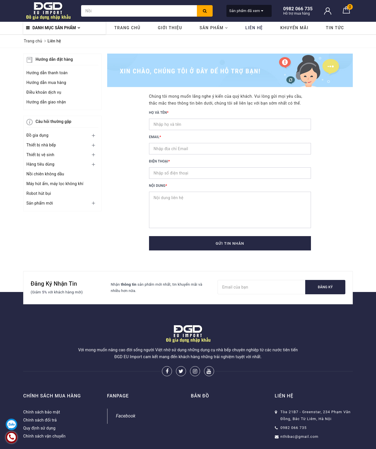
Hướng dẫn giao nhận (46, 102)
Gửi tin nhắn (230, 243)
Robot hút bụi (38, 193)
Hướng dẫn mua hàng (46, 82)
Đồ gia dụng (37, 135)
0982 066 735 (294, 428)
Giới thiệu (170, 28)
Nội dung (158, 185)
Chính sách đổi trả (40, 420)
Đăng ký (325, 287)
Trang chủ (127, 28)
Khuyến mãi (294, 28)
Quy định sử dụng (39, 428)
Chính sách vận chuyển (44, 436)
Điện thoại (159, 161)
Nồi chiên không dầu (45, 174)
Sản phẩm (213, 28)
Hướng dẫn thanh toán (47, 72)
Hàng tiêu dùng (40, 164)
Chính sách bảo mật (41, 412)
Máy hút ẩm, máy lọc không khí (54, 183)
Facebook (126, 416)
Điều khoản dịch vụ (43, 92)
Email (155, 137)
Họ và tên (159, 112)
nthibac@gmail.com (300, 436)
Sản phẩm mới (39, 203)
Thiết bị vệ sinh (40, 154)
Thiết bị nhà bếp (41, 145)
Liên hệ (254, 28)
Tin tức (335, 28)
